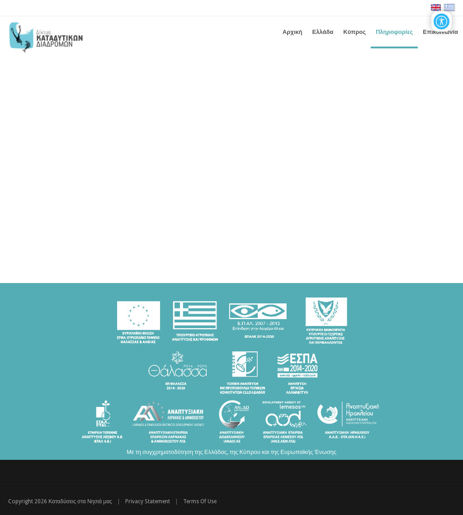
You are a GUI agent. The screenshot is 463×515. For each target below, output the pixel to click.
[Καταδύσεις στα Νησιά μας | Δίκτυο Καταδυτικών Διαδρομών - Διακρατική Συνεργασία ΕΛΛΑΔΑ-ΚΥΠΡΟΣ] (46, 36)
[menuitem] (322, 32)
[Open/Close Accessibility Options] (441, 21)
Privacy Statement (147, 501)
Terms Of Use (200, 501)
